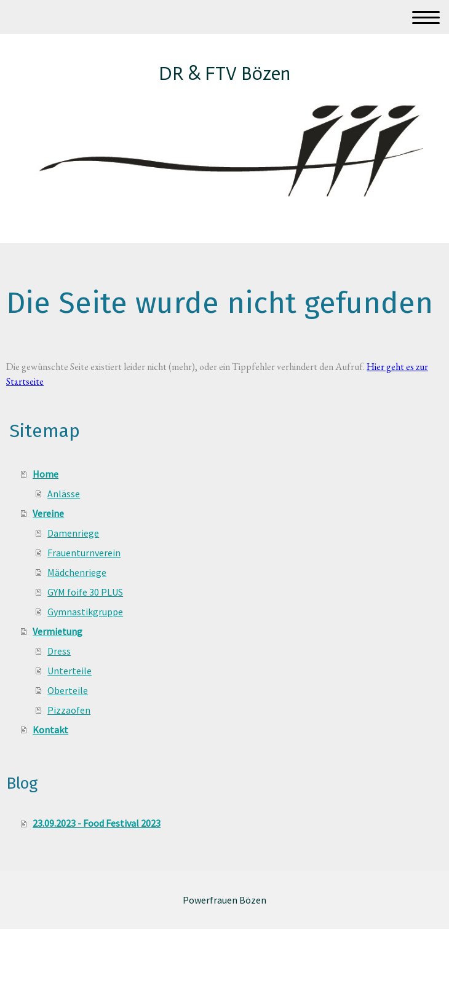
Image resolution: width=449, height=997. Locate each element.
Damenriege (73, 533)
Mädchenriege (76, 572)
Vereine (48, 513)
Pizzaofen (68, 710)
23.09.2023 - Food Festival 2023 (97, 823)
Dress (59, 651)
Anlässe (63, 493)
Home (45, 474)
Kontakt (50, 729)
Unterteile (69, 670)
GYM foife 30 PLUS (85, 592)
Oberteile (67, 690)
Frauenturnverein (84, 552)
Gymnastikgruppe (85, 611)
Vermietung (57, 631)
